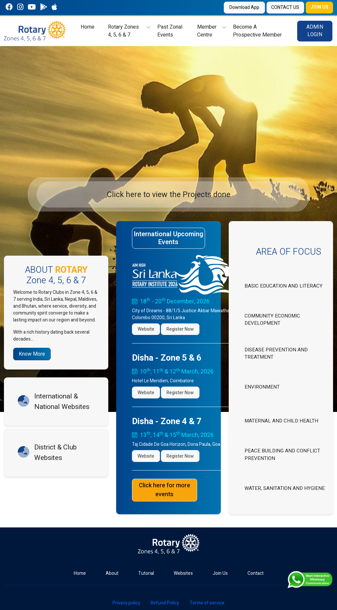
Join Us (220, 573)
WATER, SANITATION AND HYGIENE (285, 488)
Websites (183, 573)
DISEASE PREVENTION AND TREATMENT (276, 353)
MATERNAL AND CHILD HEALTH (281, 420)
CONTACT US (283, 7)
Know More (32, 354)
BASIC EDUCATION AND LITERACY (284, 286)
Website (146, 329)
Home (87, 27)
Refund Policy (165, 602)
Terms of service (207, 602)
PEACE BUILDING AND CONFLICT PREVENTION (282, 454)
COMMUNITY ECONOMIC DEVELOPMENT (272, 319)
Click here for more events (164, 490)
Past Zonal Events (169, 31)
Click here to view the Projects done (168, 194)
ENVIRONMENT (262, 387)
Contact (255, 573)
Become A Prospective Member (257, 31)
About (112, 573)
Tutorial (146, 573)
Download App (241, 7)
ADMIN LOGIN (314, 31)
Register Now (180, 329)
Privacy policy (126, 602)
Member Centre (207, 31)
